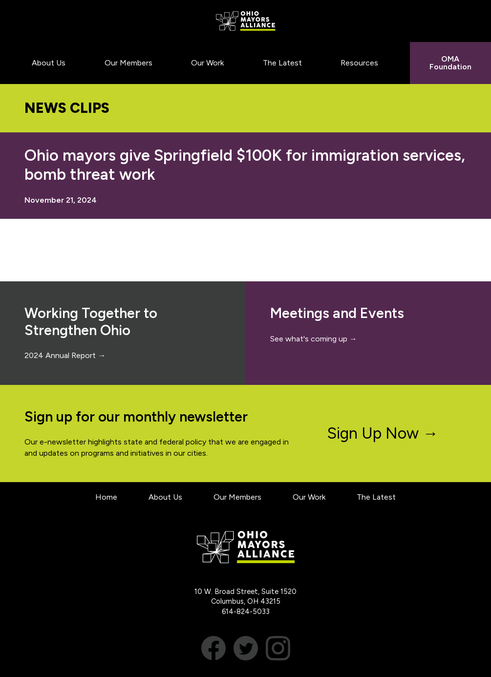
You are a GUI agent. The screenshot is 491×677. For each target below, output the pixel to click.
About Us (165, 497)
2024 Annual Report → (65, 355)
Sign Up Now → (382, 433)
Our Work (309, 497)
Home (106, 497)
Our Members (237, 497)
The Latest (376, 497)
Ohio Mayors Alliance (245, 21)
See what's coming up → (313, 338)
